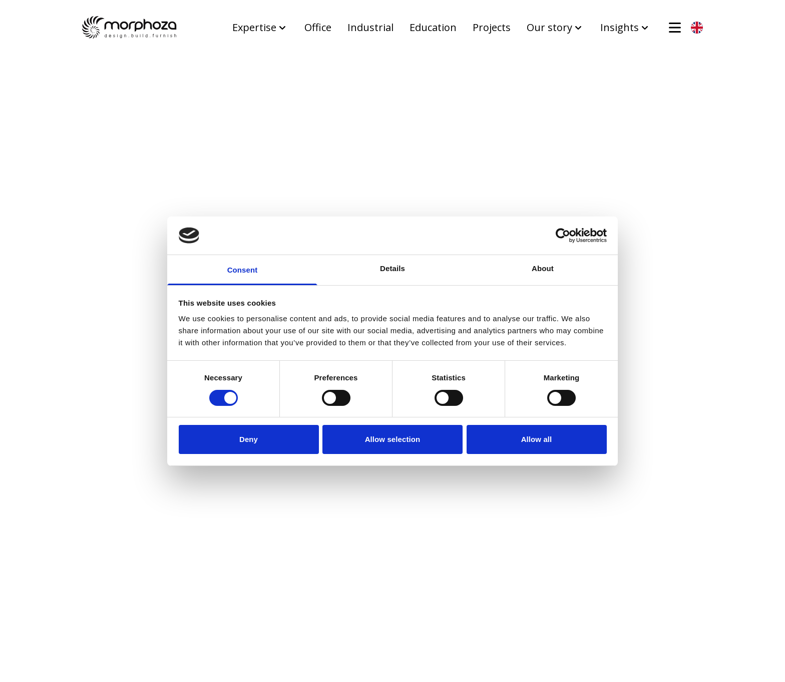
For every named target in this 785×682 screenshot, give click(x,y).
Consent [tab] (242, 270)
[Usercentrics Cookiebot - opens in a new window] (563, 235)
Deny (248, 439)
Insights (625, 27)
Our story (555, 27)
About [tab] (543, 268)
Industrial (370, 27)
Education (433, 27)
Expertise (260, 27)
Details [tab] (392, 268)
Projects (492, 27)
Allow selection (393, 439)
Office (317, 27)
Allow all (536, 439)
